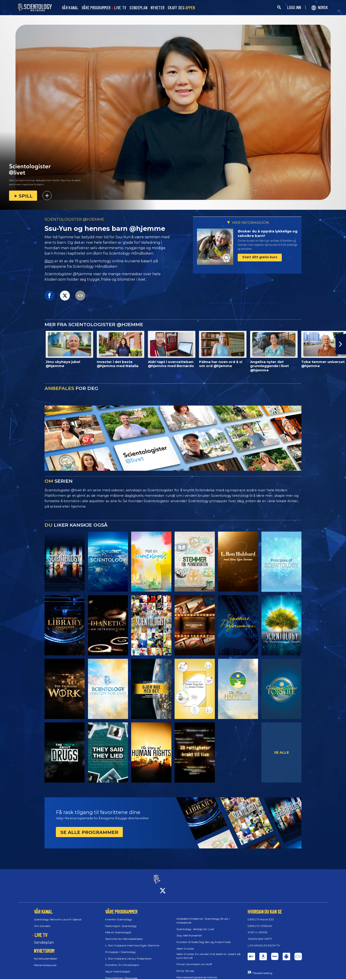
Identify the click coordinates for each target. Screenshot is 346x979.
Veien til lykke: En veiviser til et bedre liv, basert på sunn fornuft (208, 951)
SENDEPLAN (138, 7)
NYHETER (157, 7)
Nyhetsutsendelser (45, 954)
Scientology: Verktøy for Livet (195, 925)
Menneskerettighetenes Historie (196, 973)
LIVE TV (120, 7)
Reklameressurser (45, 961)
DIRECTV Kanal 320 (261, 915)
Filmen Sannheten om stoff (194, 960)
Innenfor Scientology (118, 915)
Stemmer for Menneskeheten (124, 934)
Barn (49, 261)
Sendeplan (44, 938)
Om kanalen (42, 922)
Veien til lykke (185, 944)
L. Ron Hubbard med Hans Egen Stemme (132, 941)
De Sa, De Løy (185, 966)
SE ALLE (281, 752)
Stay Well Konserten (189, 931)
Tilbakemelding (262, 969)
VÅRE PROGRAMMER (96, 7)
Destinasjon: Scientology (121, 922)
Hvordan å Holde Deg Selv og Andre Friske (203, 938)
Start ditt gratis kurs (259, 257)
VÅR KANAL (70, 7)
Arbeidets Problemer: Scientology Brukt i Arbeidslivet (203, 916)
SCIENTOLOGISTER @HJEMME (74, 219)
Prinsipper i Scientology (120, 948)
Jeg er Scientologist (117, 967)
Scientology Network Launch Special (57, 915)
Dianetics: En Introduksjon (122, 961)
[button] (341, 344)
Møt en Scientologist (118, 928)
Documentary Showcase (121, 974)
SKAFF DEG (181, 7)
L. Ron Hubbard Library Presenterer (128, 954)
